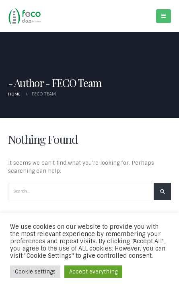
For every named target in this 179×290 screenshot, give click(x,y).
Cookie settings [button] (35, 271)
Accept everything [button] (93, 271)
